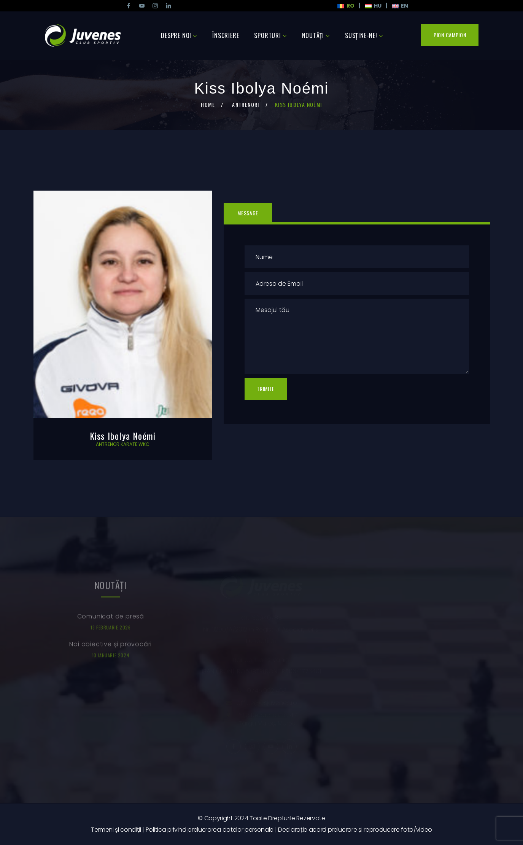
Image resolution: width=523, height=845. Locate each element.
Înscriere (225, 35)
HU (373, 6)
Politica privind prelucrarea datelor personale (209, 829)
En (400, 6)
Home (208, 104)
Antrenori (245, 104)
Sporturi (267, 35)
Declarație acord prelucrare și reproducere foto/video (355, 829)
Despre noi (176, 35)
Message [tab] (247, 213)
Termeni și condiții (116, 829)
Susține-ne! (361, 35)
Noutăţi (313, 35)
